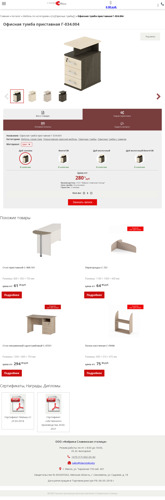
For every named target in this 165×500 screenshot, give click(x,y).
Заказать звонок (82, 202)
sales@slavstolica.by (83, 463)
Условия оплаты (42, 125)
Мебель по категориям (36, 16)
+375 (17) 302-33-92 (83, 457)
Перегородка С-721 (96, 267)
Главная (4, 16)
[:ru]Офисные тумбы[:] (63, 16)
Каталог (16, 16)
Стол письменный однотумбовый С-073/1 (27, 345)
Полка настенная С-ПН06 (99, 345)
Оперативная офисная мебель (60, 139)
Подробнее (11, 295)
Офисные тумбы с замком (112, 139)
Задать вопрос (122, 125)
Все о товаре (43, 114)
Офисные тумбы (87, 139)
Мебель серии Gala (31, 139)
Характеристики (122, 114)
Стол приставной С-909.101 (19, 267)
